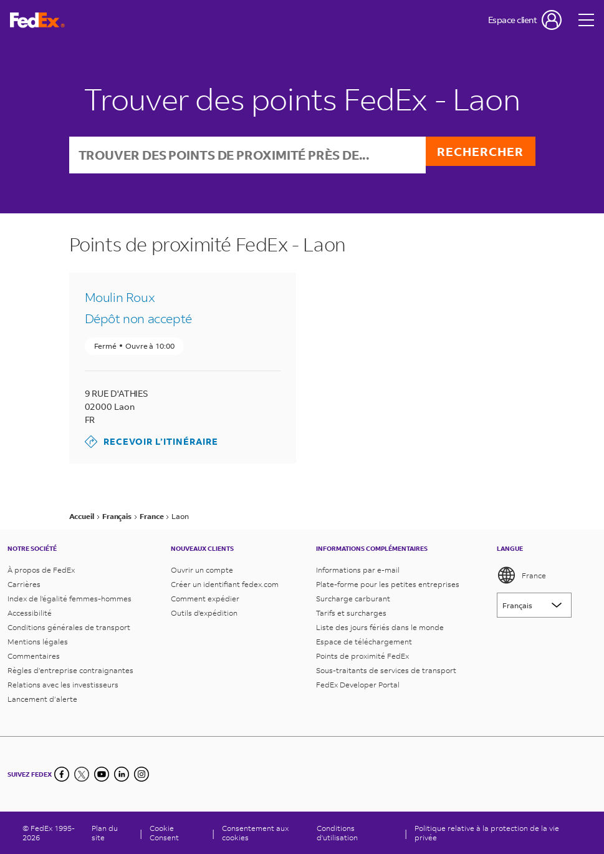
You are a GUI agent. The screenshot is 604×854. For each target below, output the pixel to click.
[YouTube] (101, 774)
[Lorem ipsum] (534, 605)
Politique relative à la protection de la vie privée (487, 832)
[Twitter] (81, 774)
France (521, 575)
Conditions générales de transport (68, 627)
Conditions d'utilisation (337, 832)
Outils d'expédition (204, 613)
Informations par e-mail (358, 570)
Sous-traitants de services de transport (386, 670)
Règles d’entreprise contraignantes (70, 670)
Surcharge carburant (353, 598)
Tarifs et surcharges (351, 613)
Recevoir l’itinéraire (151, 443)
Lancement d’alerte (42, 699)
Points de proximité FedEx (362, 656)
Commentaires (33, 656)
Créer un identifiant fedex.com (225, 584)
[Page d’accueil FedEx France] (37, 20)
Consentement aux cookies (255, 832)
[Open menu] (586, 20)
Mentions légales (37, 641)
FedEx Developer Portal (358, 684)
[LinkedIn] (121, 774)
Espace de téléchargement (364, 641)
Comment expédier (205, 598)
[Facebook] (61, 774)
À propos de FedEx (41, 570)
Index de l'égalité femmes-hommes (69, 598)
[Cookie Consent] (177, 832)
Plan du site (105, 832)
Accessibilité (29, 613)
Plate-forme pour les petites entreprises (387, 584)
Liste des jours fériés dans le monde (380, 627)
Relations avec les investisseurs (62, 684)
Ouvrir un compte (202, 570)
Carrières (24, 584)
